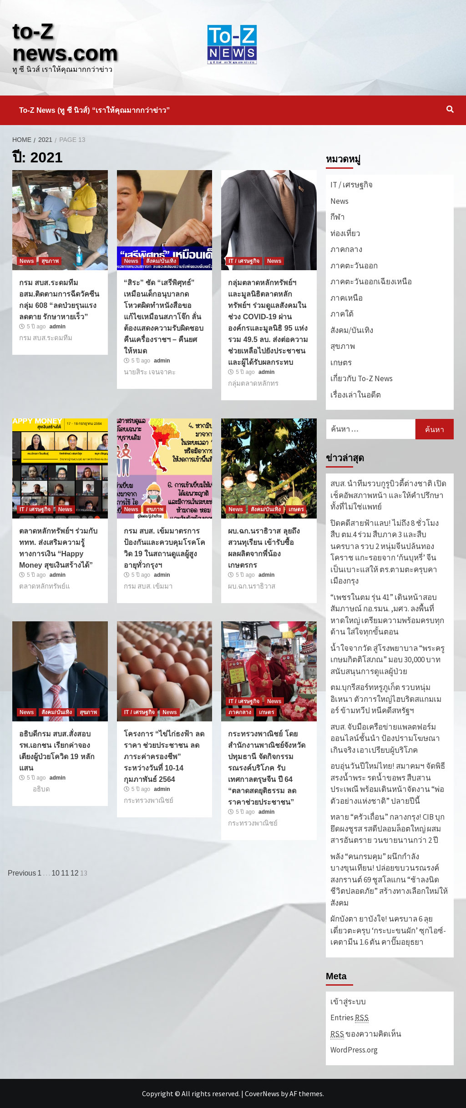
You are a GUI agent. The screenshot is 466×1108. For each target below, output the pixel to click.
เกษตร (296, 509)
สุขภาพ (50, 261)
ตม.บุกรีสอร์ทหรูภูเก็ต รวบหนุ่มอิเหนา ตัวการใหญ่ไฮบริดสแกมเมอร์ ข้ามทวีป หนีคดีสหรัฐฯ (385, 698)
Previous (22, 873)
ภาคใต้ (342, 314)
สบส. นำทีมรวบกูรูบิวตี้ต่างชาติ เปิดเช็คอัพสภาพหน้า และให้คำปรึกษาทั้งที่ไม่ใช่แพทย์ (388, 495)
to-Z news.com (65, 42)
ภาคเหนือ (346, 298)
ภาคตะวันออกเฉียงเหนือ (371, 282)
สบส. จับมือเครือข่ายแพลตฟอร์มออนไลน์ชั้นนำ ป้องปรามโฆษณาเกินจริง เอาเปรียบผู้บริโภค (385, 738)
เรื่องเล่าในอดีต (355, 395)
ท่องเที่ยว (345, 233)
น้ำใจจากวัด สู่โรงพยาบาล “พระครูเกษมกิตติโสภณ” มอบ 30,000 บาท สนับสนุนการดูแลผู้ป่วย (387, 659)
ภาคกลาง (239, 712)
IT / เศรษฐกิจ (243, 261)
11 (65, 873)
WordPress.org (354, 1050)
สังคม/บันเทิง (161, 261)
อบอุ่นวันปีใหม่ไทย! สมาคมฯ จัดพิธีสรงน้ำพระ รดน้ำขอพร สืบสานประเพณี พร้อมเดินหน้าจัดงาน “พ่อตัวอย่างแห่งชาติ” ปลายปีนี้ (387, 783)
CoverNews (262, 1093)
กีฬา (337, 217)
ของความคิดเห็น (365, 1034)
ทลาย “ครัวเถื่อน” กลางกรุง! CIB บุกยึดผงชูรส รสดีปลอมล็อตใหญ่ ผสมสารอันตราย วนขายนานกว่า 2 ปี (387, 828)
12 (75, 873)
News (27, 261)
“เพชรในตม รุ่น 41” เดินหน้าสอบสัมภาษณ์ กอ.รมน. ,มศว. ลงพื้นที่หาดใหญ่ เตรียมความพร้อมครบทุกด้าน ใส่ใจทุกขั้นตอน (387, 614)
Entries (349, 1017)
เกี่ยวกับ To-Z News (361, 378)
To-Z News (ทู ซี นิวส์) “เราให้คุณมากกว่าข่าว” (94, 110)
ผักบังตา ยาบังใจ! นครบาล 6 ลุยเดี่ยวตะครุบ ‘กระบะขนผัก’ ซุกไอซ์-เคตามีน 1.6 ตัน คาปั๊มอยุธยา (388, 930)
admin (58, 326)
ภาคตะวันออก (354, 266)
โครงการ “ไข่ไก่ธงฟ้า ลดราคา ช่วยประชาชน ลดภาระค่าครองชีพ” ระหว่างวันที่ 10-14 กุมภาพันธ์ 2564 (164, 756)
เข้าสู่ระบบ (348, 1002)
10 (55, 873)
